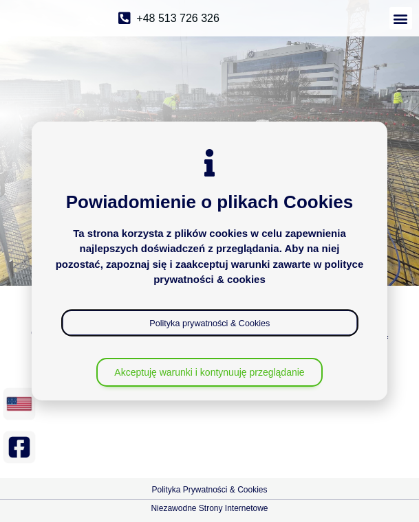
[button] (400, 18)
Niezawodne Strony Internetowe (209, 508)
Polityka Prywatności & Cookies (209, 490)
